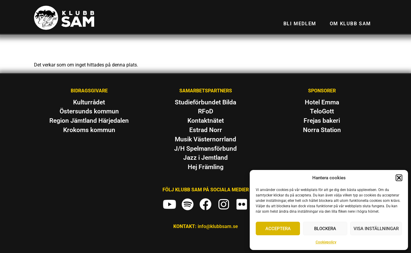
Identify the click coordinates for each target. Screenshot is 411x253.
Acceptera (278, 228)
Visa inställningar (376, 228)
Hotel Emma (322, 102)
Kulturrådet (89, 102)
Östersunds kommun (89, 111)
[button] (399, 178)
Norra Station (322, 130)
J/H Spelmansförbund (205, 148)
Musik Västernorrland (205, 139)
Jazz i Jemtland (205, 157)
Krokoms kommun (89, 130)
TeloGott (322, 111)
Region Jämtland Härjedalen (89, 120)
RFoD (205, 111)
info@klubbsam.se (218, 226)
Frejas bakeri (322, 120)
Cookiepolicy (326, 242)
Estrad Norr (205, 130)
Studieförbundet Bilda (205, 102)
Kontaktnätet (205, 120)
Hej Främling (206, 167)
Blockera (325, 228)
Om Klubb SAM (350, 23)
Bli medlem (299, 23)
